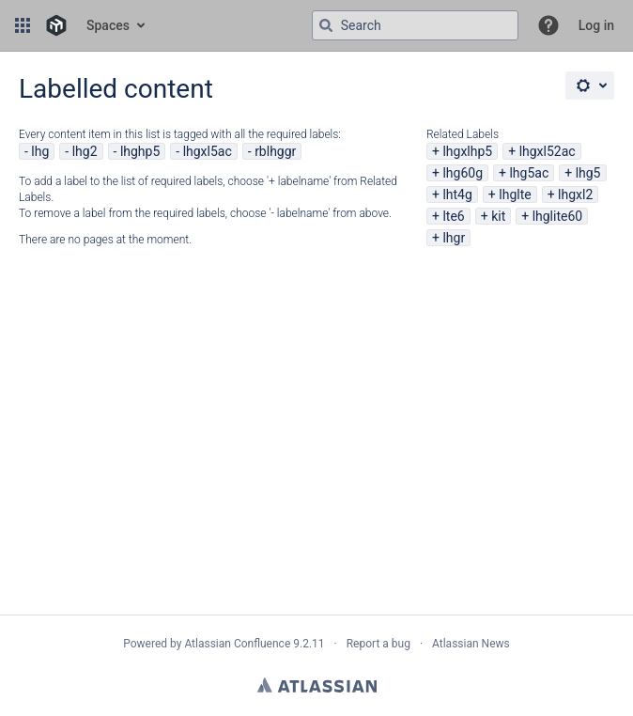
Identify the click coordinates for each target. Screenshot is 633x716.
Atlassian (317, 685)
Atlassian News (471, 643)
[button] (22, 25)
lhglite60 (558, 216)
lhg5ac (528, 172)
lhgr (453, 237)
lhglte (515, 194)
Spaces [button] (108, 25)
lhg (40, 151)
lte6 (453, 216)
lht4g (456, 194)
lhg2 (85, 151)
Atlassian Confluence (237, 643)
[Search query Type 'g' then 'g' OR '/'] (415, 25)
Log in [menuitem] (596, 25)
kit (498, 216)
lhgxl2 (575, 194)
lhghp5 (140, 151)
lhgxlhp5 (467, 151)
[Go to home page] (56, 25)
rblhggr (275, 151)
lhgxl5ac (207, 151)
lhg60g (462, 172)
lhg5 (588, 172)
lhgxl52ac (547, 151)
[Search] (325, 25)
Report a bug (378, 643)
